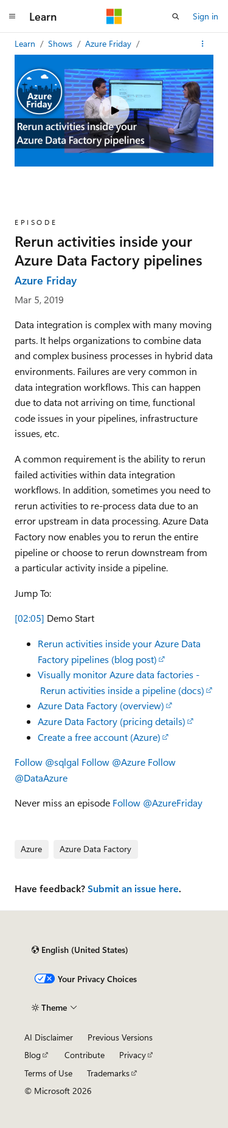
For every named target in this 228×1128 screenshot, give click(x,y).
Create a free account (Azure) (99, 737)
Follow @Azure (113, 761)
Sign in (205, 16)
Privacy (132, 1055)
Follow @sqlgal (47, 761)
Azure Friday (109, 43)
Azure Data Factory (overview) (101, 705)
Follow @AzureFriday (157, 802)
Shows (61, 43)
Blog (32, 1055)
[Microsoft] (114, 16)
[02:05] (29, 617)
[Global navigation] (12, 16)
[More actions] (202, 43)
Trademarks (108, 1073)
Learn (26, 43)
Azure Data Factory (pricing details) (111, 721)
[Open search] (176, 16)
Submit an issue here (133, 888)
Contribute (84, 1055)
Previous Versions (120, 1037)
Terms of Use (48, 1073)
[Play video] (114, 110)
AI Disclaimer (48, 1037)
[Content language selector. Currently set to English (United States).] (80, 950)
